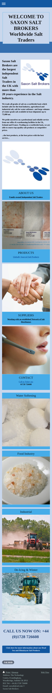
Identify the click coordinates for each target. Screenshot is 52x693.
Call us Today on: (26, 382)
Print (7, 672)
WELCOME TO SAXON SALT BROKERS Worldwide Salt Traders (26, 28)
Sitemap (15, 672)
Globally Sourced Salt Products (26, 257)
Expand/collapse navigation (26, 4)
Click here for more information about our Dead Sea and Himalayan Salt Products (26, 649)
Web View (45, 672)
